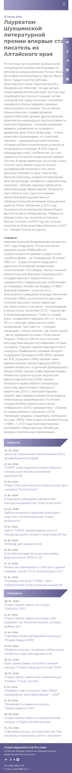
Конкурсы (14, 593)
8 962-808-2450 (16, 765)
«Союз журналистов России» (25, 747)
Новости (13, 442)
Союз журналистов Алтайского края (24, 6)
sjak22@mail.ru (21, 769)
